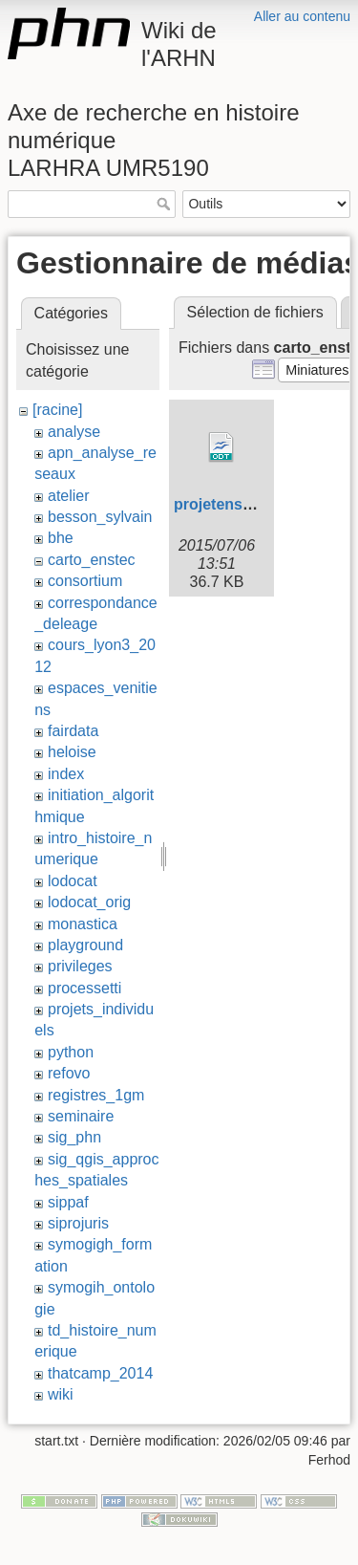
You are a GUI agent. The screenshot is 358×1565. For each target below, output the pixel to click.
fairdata (73, 731)
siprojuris (78, 1223)
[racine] (57, 410)
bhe (61, 538)
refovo (69, 1073)
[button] (317, 370)
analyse (74, 432)
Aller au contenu (302, 16)
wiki (61, 1394)
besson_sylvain (100, 517)
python (71, 1052)
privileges (80, 966)
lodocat (72, 881)
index (66, 774)
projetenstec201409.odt (259, 504)
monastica (82, 924)
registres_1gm (96, 1095)
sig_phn (74, 1137)
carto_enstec (92, 560)
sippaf (68, 1202)
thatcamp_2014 (100, 1373)
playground (85, 945)
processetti (84, 988)
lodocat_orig (89, 902)
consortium (85, 581)
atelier (69, 496)
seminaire (81, 1116)
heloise (72, 752)
